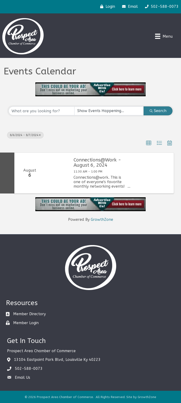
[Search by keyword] (41, 110)
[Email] (129, 6)
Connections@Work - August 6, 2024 (97, 162)
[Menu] (163, 36)
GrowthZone (102, 219)
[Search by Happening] (109, 110)
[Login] (106, 6)
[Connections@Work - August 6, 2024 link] (57, 173)
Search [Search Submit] (158, 111)
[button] (148, 143)
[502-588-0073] (161, 6)
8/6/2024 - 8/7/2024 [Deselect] (25, 135)
